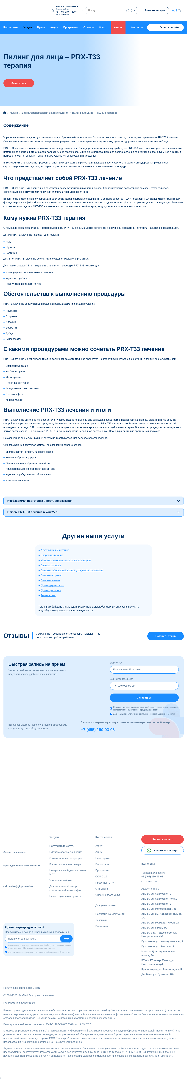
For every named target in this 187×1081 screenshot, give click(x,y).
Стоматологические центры (65, 859)
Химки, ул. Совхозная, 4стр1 (159, 900)
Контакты (137, 27)
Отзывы (88, 27)
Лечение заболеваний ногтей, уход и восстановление (72, 570)
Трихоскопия (48, 595)
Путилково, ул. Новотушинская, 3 (162, 942)
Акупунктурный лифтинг (55, 550)
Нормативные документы (110, 914)
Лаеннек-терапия (51, 565)
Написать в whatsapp (162, 852)
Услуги (54, 838)
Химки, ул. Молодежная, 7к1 (158, 910)
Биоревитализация (52, 555)
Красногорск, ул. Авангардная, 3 (161, 970)
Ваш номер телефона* (121, 679)
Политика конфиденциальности (22, 989)
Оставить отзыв (165, 636)
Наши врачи (102, 859)
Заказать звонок (162, 840)
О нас (102, 27)
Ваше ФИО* (116, 663)
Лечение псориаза (51, 575)
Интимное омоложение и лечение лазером (66, 560)
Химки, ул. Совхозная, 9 (156, 895)
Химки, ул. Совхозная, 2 (156, 905)
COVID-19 (101, 877)
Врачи (41, 27)
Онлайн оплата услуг (107, 895)
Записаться (18, 83)
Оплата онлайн (165, 27)
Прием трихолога (51, 590)
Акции (54, 27)
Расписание (10, 27)
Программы (70, 27)
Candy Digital (28, 1004)
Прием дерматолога (52, 585)
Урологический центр (61, 881)
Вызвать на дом (152, 10)
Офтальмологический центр (65, 853)
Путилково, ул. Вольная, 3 (157, 947)
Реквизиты (101, 927)
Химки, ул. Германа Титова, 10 (160, 924)
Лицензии (101, 921)
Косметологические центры (65, 865)
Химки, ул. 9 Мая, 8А (154, 929)
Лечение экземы (50, 580)
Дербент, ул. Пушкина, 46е (157, 975)
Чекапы (118, 27)
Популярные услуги (61, 846)
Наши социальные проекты (65, 897)
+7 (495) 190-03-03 (98, 730)
